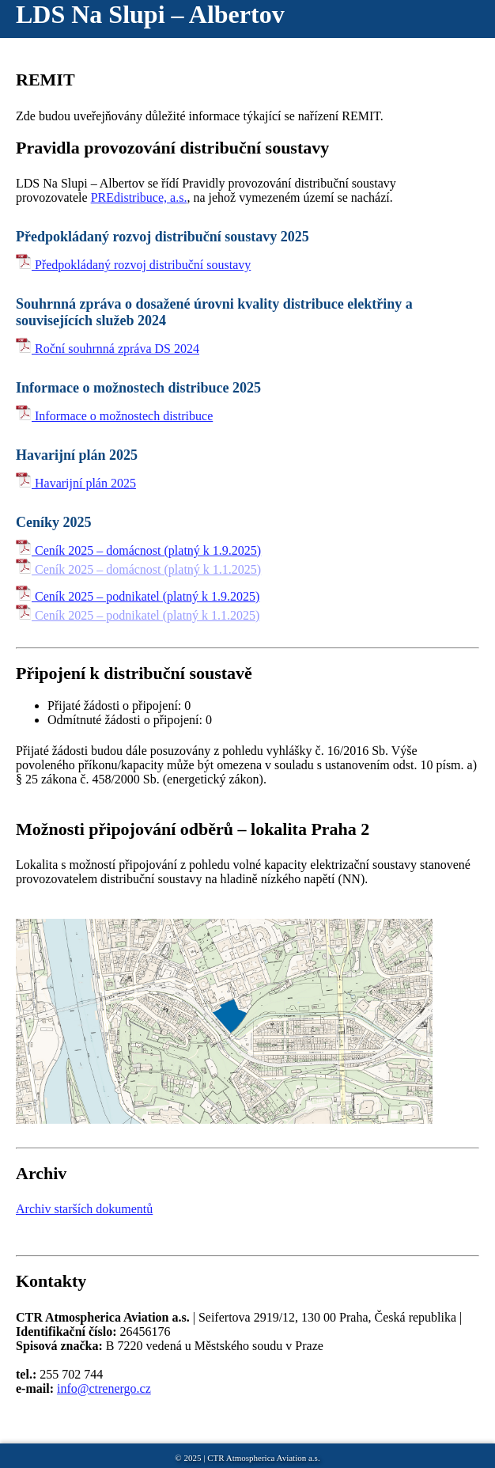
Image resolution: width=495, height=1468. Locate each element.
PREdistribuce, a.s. (139, 197)
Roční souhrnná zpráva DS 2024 (107, 348)
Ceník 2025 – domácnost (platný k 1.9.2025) (138, 550)
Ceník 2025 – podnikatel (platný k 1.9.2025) (137, 596)
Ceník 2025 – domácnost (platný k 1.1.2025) (138, 569)
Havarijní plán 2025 (76, 483)
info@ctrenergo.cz (104, 1388)
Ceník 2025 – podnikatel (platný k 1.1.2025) (137, 615)
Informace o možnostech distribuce (114, 416)
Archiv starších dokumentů (84, 1209)
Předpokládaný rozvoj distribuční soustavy (133, 264)
